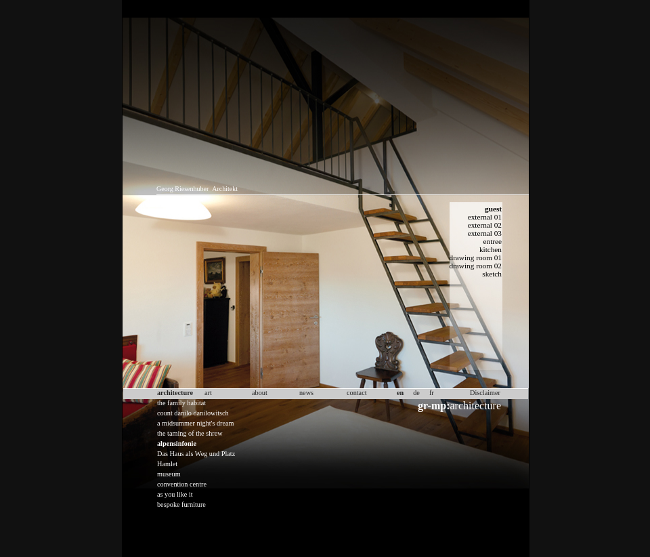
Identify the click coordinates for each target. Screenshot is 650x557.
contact (357, 392)
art (208, 392)
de (416, 392)
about (259, 392)
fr (431, 392)
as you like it (175, 494)
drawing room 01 (476, 257)
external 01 (485, 217)
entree (492, 241)
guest (493, 209)
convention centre (182, 484)
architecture (459, 405)
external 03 (485, 233)
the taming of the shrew (190, 433)
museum (169, 474)
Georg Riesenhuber (182, 188)
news (306, 392)
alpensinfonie (176, 443)
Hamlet (167, 464)
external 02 (485, 225)
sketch (492, 274)
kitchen (490, 249)
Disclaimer (485, 392)
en (400, 392)
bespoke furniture (181, 504)
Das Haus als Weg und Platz (196, 453)
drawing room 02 (476, 266)
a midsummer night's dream (195, 423)
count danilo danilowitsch (193, 413)
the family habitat (181, 403)
